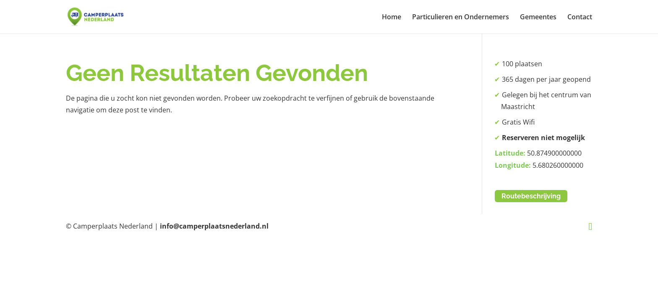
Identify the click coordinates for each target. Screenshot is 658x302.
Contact (579, 17)
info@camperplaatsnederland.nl (214, 226)
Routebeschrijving (531, 196)
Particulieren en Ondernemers (460, 17)
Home (391, 17)
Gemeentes (538, 17)
